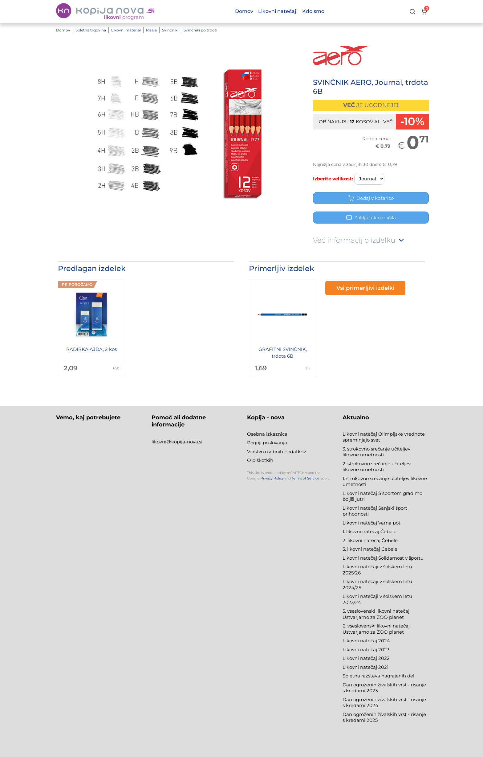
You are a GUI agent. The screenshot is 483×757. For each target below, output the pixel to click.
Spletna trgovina (90, 30)
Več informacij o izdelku (359, 240)
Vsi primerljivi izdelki (365, 288)
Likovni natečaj (360, 667)
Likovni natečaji (278, 11)
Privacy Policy (272, 478)
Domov (63, 30)
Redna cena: (376, 139)
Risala (151, 30)
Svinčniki (170, 30)
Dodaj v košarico (371, 198)
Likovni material (126, 30)
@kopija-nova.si (184, 442)
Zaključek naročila (371, 217)
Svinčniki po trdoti (200, 30)
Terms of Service (305, 478)
